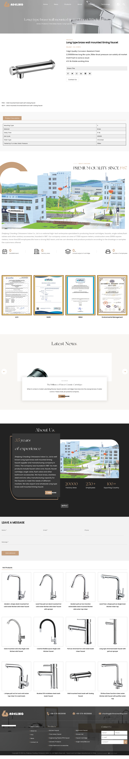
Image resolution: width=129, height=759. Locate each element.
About (80, 4)
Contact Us (72, 80)
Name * (4, 534)
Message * (5, 546)
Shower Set (79, 738)
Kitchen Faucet (53, 734)
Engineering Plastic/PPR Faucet (59, 742)
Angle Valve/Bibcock (82, 745)
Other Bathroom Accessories (58, 749)
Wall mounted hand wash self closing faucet (20, 103)
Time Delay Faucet (55, 24)
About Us (32, 735)
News (56, 4)
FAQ (31, 738)
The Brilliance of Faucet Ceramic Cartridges (64, 385)
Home (45, 4)
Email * (45, 534)
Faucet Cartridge (81, 742)
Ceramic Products (54, 745)
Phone (87, 534)
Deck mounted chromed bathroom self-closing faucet (24, 106)
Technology (105, 4)
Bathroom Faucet (81, 734)
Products (67, 4)
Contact (91, 4)
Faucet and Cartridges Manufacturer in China (81, 757)
